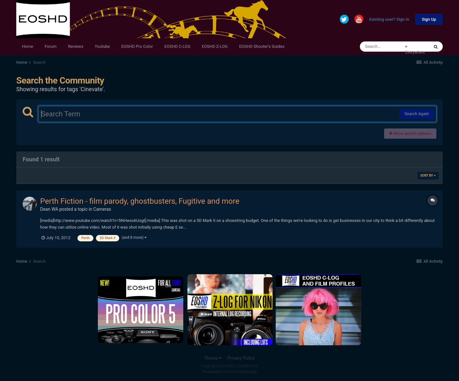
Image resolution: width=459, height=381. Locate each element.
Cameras (102, 209)
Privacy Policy (241, 358)
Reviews (75, 46)
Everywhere (415, 52)
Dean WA (49, 209)
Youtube (102, 46)
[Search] (382, 46)
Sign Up (429, 19)
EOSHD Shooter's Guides (261, 46)
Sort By (428, 175)
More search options (410, 133)
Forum (50, 46)
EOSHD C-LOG (177, 46)
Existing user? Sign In (389, 19)
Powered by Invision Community (229, 372)
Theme (213, 358)
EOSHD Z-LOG (215, 46)
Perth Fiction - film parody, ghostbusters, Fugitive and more (139, 201)
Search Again (416, 113)
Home (27, 46)
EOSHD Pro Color (137, 46)
